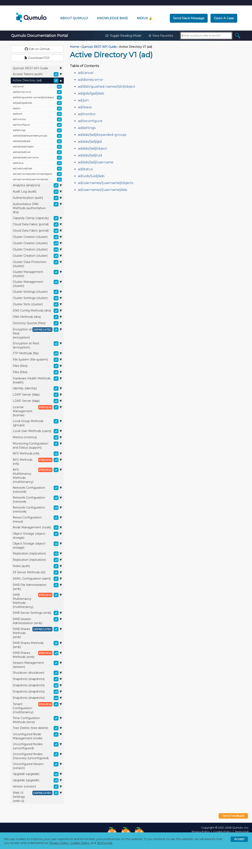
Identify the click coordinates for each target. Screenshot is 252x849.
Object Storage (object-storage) (37, 535)
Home (74, 47)
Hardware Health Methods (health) (37, 380)
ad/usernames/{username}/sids (37, 180)
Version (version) (37, 786)
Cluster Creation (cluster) (37, 237)
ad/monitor (37, 119)
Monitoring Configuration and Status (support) (37, 445)
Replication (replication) (37, 553)
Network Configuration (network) (37, 490)
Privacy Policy (201, 831)
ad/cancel (37, 87)
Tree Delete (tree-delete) (37, 728)
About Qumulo (74, 18)
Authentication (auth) (37, 198)
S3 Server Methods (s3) (37, 572)
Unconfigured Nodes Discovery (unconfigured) (37, 756)
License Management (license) (37, 411)
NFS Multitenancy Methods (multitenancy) (37, 476)
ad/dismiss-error (37, 92)
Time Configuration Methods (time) (37, 720)
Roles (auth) (37, 566)
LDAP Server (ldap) (37, 395)
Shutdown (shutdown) (37, 673)
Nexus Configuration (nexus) (37, 519)
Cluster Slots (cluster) (37, 304)
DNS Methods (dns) (37, 317)
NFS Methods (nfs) (37, 453)
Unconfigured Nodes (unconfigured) (37, 746)
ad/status (37, 163)
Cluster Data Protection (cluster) (37, 264)
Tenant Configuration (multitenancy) (37, 708)
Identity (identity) (37, 388)
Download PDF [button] (37, 58)
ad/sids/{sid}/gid (37, 141)
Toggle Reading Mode (123, 35)
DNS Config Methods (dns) (37, 311)
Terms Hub (242, 831)
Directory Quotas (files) (37, 323)
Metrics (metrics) (37, 437)
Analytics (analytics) (37, 185)
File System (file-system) (37, 359)
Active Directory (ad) (37, 80)
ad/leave (37, 114)
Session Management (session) (37, 665)
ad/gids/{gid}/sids (37, 103)
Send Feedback (233, 816)
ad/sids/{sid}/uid (37, 152)
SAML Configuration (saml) (37, 579)
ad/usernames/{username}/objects (37, 174)
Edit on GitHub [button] (37, 49)
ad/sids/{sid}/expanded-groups (37, 136)
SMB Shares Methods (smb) (37, 633)
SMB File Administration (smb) (37, 587)
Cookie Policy (222, 831)
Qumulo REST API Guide (37, 68)
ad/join (37, 108)
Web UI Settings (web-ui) (37, 797)
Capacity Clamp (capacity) (37, 218)
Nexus (145, 18)
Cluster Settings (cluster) (37, 292)
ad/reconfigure (37, 125)
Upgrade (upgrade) (37, 774)
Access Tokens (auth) (37, 74)
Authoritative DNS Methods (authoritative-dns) (37, 208)
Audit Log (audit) (37, 191)
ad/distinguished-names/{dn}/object (37, 98)
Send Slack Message (188, 18)
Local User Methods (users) (37, 431)
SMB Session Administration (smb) (37, 621)
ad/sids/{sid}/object (37, 147)
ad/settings (37, 130)
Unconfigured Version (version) (37, 766)
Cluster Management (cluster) (37, 274)
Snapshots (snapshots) (37, 679)
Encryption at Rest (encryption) (37, 333)
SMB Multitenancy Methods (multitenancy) (37, 601)
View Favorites (161, 35)
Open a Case (224, 18)
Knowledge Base (112, 18)
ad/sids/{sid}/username (37, 158)
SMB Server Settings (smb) (37, 613)
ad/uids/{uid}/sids (37, 169)
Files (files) (37, 366)
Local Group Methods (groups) (37, 423)
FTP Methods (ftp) (37, 353)
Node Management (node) (37, 527)
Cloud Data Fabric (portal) (37, 224)
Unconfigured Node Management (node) (37, 736)
